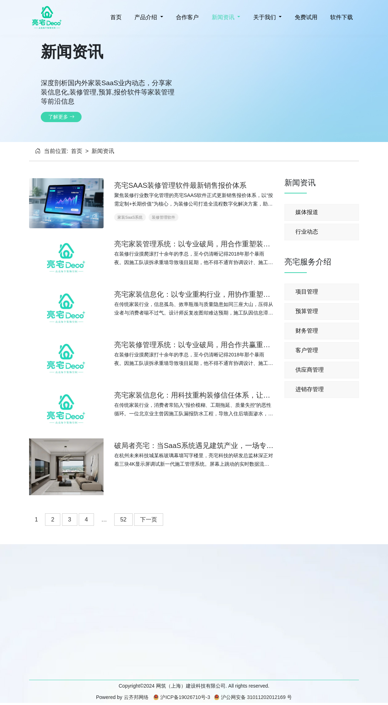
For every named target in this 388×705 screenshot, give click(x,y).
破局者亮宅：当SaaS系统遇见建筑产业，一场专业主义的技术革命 (218, 445)
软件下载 (341, 17)
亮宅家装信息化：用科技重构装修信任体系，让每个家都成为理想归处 (224, 395)
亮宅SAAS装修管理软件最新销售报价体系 (180, 185)
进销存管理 (309, 389)
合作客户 (186, 17)
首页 (115, 17)
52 (123, 520)
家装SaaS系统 (130, 217)
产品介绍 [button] (146, 17)
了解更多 (61, 117)
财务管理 (306, 331)
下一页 (148, 520)
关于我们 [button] (264, 17)
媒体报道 (306, 212)
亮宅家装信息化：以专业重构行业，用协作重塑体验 (195, 294)
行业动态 (306, 232)
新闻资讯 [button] (223, 17)
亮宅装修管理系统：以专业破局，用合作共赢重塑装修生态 (206, 345)
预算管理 (306, 311)
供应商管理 (309, 370)
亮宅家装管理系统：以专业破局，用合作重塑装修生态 (199, 244)
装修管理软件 (163, 217)
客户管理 (306, 350)
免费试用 (305, 17)
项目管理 (306, 292)
